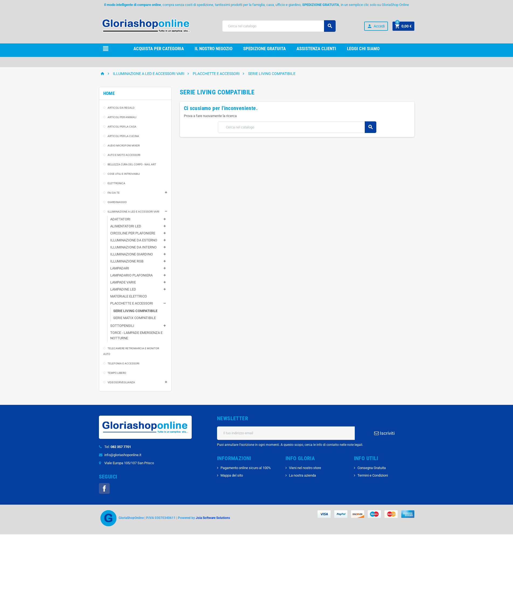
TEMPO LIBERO (117, 373)
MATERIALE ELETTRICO (128, 296)
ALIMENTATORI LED (125, 226)
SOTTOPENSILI (122, 326)
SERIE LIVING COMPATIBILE (135, 311)
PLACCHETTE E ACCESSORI (131, 303)
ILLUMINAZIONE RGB (126, 261)
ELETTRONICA (116, 183)
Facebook (104, 488)
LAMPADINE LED (123, 289)
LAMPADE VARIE (123, 282)
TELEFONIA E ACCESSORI (123, 363)
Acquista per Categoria (158, 48)
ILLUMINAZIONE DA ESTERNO (133, 240)
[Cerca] (279, 26)
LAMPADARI (119, 268)
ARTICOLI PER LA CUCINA (123, 136)
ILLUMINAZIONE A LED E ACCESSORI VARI (133, 211)
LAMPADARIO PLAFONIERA (131, 275)
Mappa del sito (232, 475)
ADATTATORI (120, 219)
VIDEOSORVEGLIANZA (121, 382)
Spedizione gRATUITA (264, 48)
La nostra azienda (302, 475)
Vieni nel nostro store (305, 468)
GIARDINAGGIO (117, 202)
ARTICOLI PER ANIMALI (122, 117)
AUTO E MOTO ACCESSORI (124, 155)
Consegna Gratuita (371, 468)
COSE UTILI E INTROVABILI (124, 174)
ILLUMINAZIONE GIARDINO (131, 254)
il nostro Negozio (213, 48)
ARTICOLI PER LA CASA (122, 126)
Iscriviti (384, 433)
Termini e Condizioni (372, 475)
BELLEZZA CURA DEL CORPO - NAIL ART (132, 164)
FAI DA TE (114, 192)
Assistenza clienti (316, 48)
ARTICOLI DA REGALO (121, 108)
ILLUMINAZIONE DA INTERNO (133, 247)
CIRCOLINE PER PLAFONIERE (132, 233)
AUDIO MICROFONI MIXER (124, 145)
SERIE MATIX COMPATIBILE (134, 318)
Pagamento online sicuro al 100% (246, 468)
